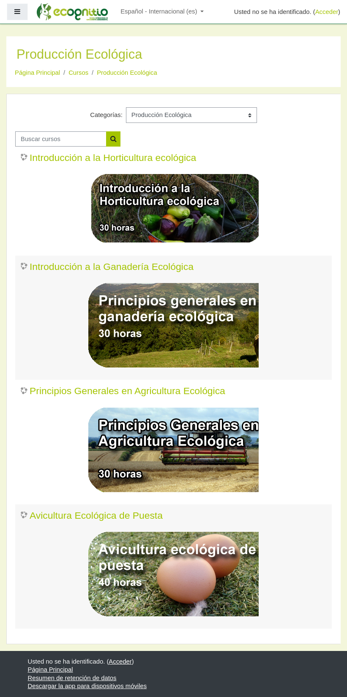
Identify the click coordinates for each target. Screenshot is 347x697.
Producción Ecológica (127, 72)
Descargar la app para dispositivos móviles (87, 686)
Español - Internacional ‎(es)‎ (159, 11)
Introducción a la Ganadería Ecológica (112, 266)
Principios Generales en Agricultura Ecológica (127, 390)
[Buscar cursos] (61, 139)
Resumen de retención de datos (72, 678)
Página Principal (37, 72)
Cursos (78, 72)
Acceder (326, 11)
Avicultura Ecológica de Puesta (96, 515)
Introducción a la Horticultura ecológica (113, 157)
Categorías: (106, 115)
